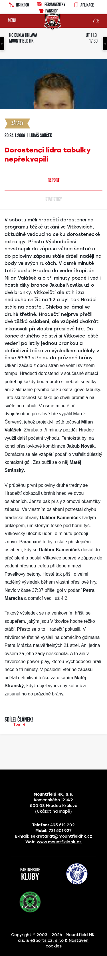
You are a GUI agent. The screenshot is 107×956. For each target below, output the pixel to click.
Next (105, 43)
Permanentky (51, 4)
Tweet (19, 724)
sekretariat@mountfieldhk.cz (61, 836)
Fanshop (48, 10)
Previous (2, 43)
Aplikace (83, 4)
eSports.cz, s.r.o (47, 940)
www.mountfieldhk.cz (59, 842)
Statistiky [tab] (53, 199)
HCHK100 (19, 4)
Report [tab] (53, 180)
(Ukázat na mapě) (53, 811)
